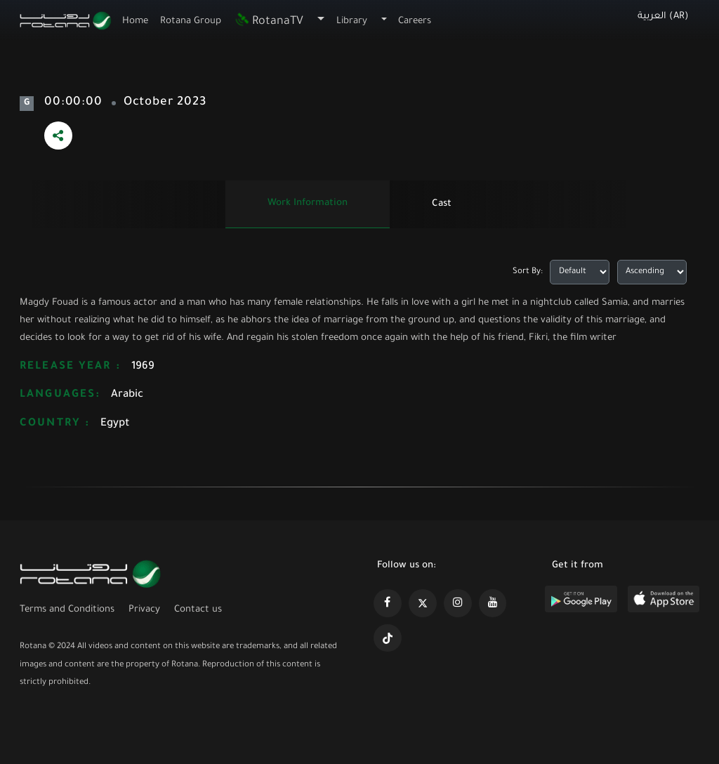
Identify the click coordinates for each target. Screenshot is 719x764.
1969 (142, 367)
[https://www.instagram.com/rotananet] (458, 603)
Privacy (144, 610)
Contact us (198, 610)
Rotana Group (190, 21)
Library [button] (351, 21)
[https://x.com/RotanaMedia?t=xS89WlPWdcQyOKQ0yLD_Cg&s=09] (423, 603)
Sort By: (528, 272)
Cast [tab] (441, 204)
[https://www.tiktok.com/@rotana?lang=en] (388, 638)
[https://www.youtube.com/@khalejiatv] (493, 603)
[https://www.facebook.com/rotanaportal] (388, 603)
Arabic (127, 395)
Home (135, 21)
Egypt (115, 424)
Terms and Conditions (67, 610)
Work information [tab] (308, 203)
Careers (414, 21)
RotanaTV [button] (268, 21)
